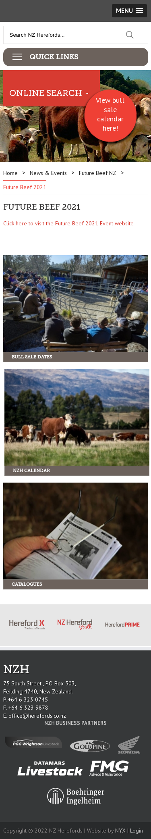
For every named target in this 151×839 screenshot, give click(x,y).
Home (10, 173)
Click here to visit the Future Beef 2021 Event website (68, 223)
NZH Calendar (31, 470)
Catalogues (27, 584)
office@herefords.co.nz (37, 715)
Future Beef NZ (97, 173)
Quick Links (53, 57)
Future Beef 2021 (24, 187)
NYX (120, 830)
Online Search (45, 93)
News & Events (48, 173)
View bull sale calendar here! (110, 114)
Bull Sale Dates (32, 357)
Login (136, 830)
